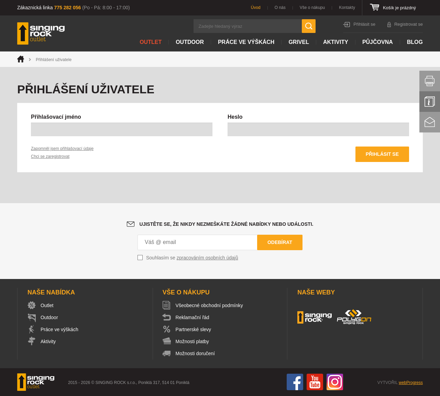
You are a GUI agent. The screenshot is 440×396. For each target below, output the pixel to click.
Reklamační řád (192, 317)
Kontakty (347, 7)
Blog (415, 42)
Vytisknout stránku (429, 81)
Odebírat (279, 242)
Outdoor (190, 42)
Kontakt (429, 122)
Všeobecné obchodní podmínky (209, 305)
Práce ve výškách (246, 42)
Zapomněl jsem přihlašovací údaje (62, 148)
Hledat (309, 26)
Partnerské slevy (193, 329)
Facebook (295, 382)
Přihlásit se (364, 24)
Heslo (235, 117)
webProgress (411, 382)
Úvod (256, 7)
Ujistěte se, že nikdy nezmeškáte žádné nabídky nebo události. (227, 224)
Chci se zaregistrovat (50, 156)
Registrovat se (408, 24)
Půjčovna (377, 42)
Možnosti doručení (195, 353)
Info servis (429, 101)
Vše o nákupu (312, 7)
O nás (280, 7)
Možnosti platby (192, 341)
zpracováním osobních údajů (207, 257)
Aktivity (335, 42)
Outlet (151, 42)
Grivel (298, 42)
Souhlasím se (192, 257)
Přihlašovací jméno (56, 117)
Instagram (335, 382)
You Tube (315, 382)
